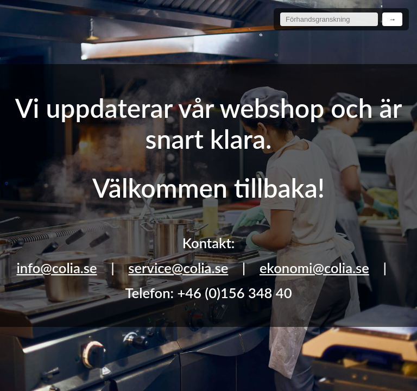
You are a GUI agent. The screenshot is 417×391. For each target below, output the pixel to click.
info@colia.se (56, 268)
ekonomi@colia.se (314, 268)
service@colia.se (178, 268)
